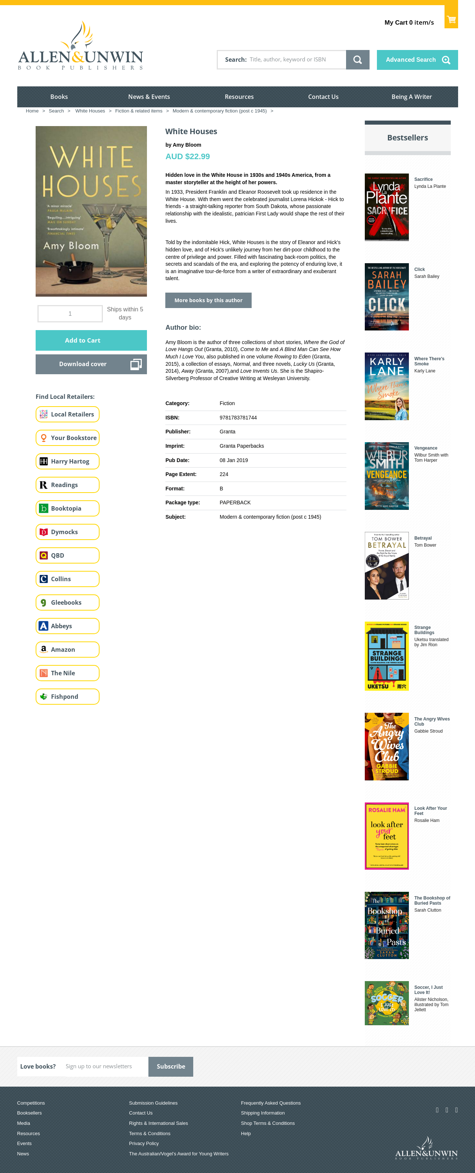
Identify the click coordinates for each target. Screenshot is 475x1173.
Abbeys (61, 626)
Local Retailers (72, 414)
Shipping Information (263, 1113)
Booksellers (29, 1113)
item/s (409, 22)
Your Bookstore (74, 438)
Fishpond (64, 697)
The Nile (63, 673)
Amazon (63, 649)
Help (246, 1133)
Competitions (31, 1103)
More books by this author (208, 300)
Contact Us (323, 97)
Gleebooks (66, 602)
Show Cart (451, 16)
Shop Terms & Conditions (268, 1123)
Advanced (411, 60)
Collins (61, 579)
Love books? (38, 1066)
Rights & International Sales (158, 1123)
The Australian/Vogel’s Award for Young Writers (178, 1153)
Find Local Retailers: (65, 397)
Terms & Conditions (149, 1133)
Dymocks (64, 532)
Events (24, 1143)
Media (23, 1123)
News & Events (149, 97)
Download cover (83, 364)
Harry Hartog (70, 461)
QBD (57, 555)
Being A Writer (412, 97)
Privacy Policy (144, 1143)
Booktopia (66, 508)
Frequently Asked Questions (271, 1103)
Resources (239, 97)
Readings (64, 485)
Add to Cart (82, 340)
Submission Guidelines (153, 1103)
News (23, 1153)
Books (59, 97)
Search (235, 60)
